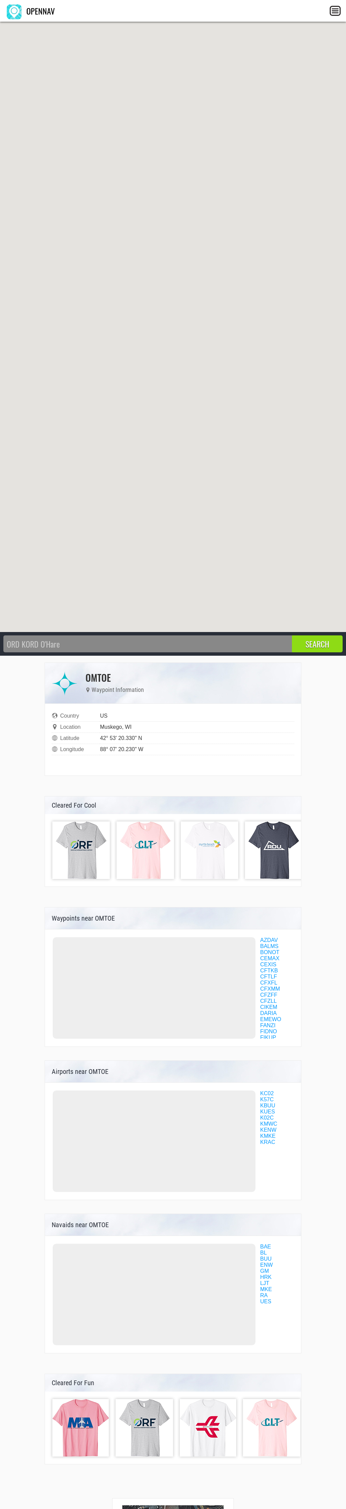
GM (264, 1271)
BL (263, 1253)
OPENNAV (31, 11)
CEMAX (269, 958)
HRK (266, 1277)
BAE (265, 1246)
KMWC (268, 1124)
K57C (267, 1099)
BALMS (269, 946)
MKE (266, 1289)
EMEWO (270, 1019)
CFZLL (268, 1001)
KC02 (267, 1093)
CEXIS (268, 964)
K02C (267, 1118)
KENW (268, 1130)
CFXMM (270, 989)
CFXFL (268, 983)
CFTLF (268, 976)
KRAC (267, 1142)
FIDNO (268, 1031)
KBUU (267, 1105)
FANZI (267, 1025)
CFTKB (269, 970)
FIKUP (268, 1037)
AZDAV (269, 940)
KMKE (267, 1136)
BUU (266, 1259)
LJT (264, 1283)
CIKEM (268, 1007)
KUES (267, 1111)
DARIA (268, 1013)
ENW (266, 1265)
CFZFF (268, 995)
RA (264, 1295)
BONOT (269, 952)
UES (265, 1301)
